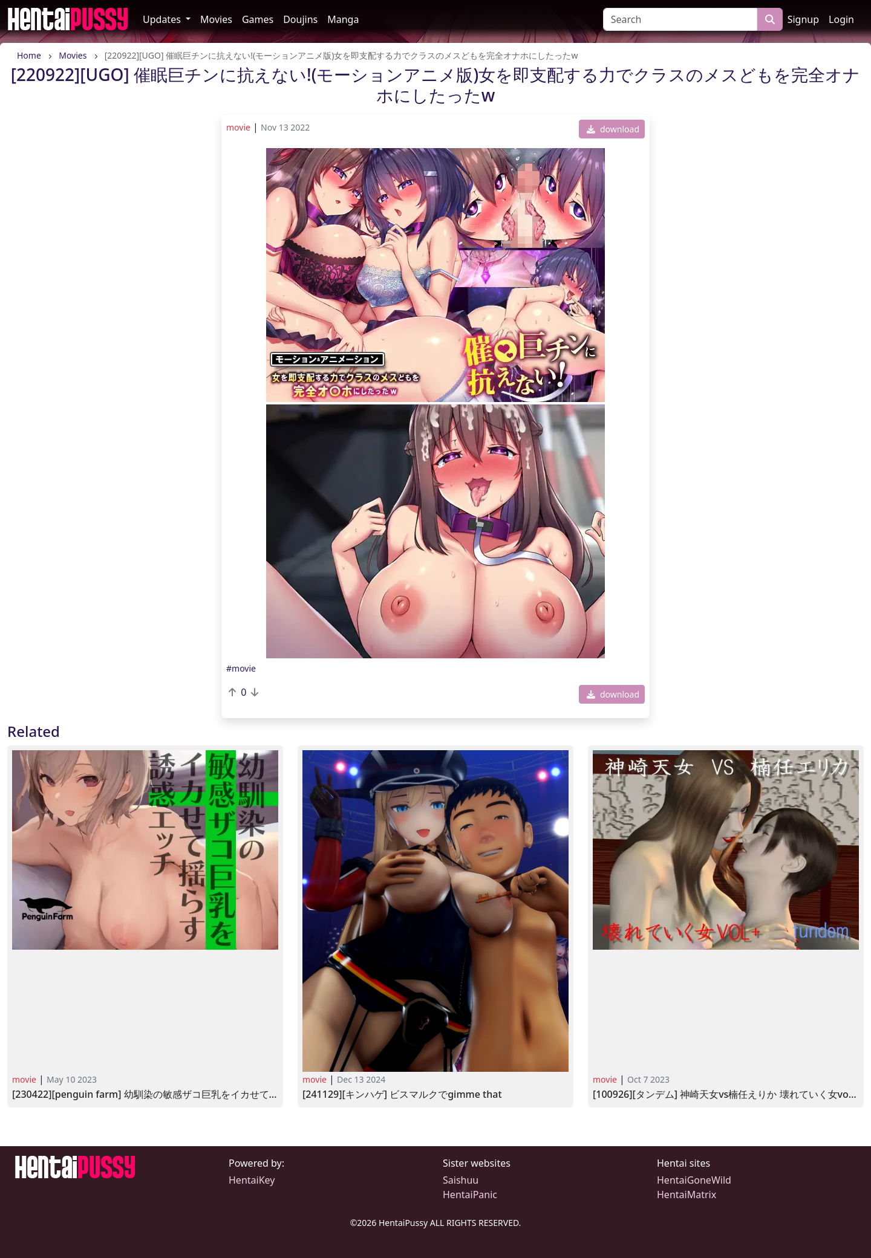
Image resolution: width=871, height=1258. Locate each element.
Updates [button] (163, 19)
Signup (803, 19)
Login (841, 19)
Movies (216, 19)
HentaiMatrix (686, 1194)
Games (257, 19)
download (613, 129)
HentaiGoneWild (694, 1180)
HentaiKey (252, 1180)
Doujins (300, 19)
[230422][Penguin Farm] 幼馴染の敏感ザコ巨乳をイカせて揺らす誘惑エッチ (145, 1094)
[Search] (680, 19)
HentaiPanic (470, 1194)
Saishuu (460, 1180)
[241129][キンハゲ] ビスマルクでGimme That (402, 1094)
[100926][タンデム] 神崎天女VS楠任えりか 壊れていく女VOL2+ (726, 1094)
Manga (343, 19)
